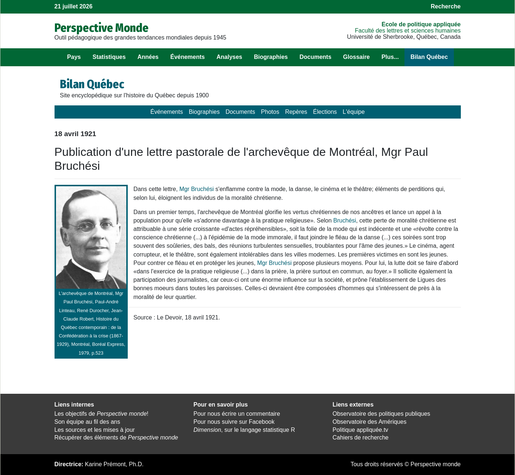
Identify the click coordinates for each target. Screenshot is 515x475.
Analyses (229, 57)
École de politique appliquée (420, 24)
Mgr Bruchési (196, 189)
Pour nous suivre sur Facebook (234, 422)
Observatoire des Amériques (370, 422)
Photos (270, 112)
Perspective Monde (102, 28)
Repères (296, 112)
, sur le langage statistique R (244, 430)
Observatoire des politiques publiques (381, 414)
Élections (325, 112)
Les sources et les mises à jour (95, 430)
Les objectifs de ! (102, 414)
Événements (187, 57)
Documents (315, 57)
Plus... (390, 57)
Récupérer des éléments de (116, 437)
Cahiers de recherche (361, 437)
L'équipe (354, 112)
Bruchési (344, 220)
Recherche (446, 6)
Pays (74, 57)
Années (147, 57)
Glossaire (356, 57)
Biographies (271, 57)
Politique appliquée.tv (360, 430)
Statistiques (109, 57)
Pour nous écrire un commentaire (237, 414)
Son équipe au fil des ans (87, 422)
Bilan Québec (429, 57)
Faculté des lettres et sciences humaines (407, 30)
